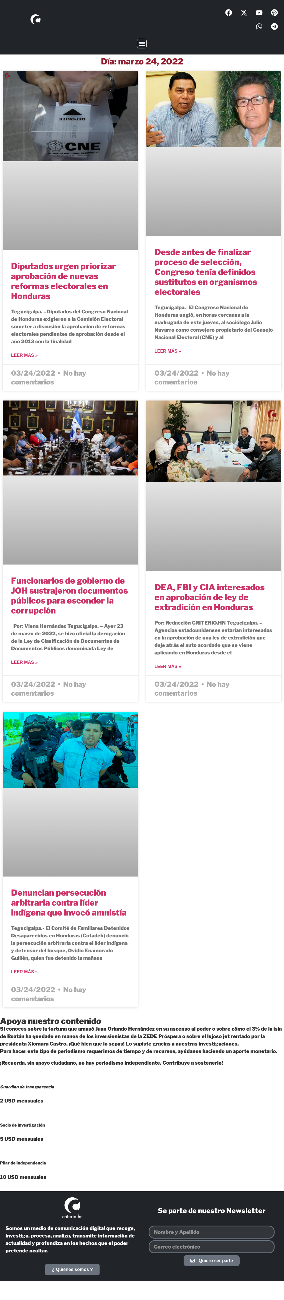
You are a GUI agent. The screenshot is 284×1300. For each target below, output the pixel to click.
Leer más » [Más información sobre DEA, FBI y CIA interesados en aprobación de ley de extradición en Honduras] (167, 666)
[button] (142, 43)
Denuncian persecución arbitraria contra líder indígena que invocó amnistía (68, 902)
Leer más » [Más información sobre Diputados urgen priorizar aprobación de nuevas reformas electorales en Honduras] (24, 355)
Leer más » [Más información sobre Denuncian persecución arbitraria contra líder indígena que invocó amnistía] (24, 971)
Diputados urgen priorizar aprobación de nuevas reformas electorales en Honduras (63, 281)
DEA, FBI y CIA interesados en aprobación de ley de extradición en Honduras (209, 597)
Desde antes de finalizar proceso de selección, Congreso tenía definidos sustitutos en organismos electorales (205, 272)
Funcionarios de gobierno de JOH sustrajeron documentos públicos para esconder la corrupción (69, 595)
